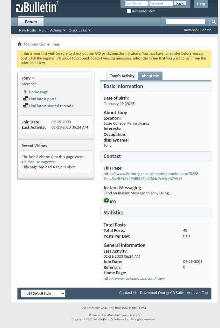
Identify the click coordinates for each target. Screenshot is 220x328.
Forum (31, 22)
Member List (34, 44)
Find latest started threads (48, 105)
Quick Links (78, 30)
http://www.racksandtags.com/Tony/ (135, 278)
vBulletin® (114, 315)
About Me (150, 75)
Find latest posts (39, 98)
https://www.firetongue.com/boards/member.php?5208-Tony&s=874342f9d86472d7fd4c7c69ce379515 (152, 176)
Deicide (28, 161)
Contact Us (128, 292)
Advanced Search (197, 30)
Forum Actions (50, 30)
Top (205, 292)
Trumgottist (46, 161)
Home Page (35, 91)
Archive (193, 292)
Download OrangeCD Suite (162, 292)
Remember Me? (141, 11)
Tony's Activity (122, 75)
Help (201, 4)
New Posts (27, 30)
